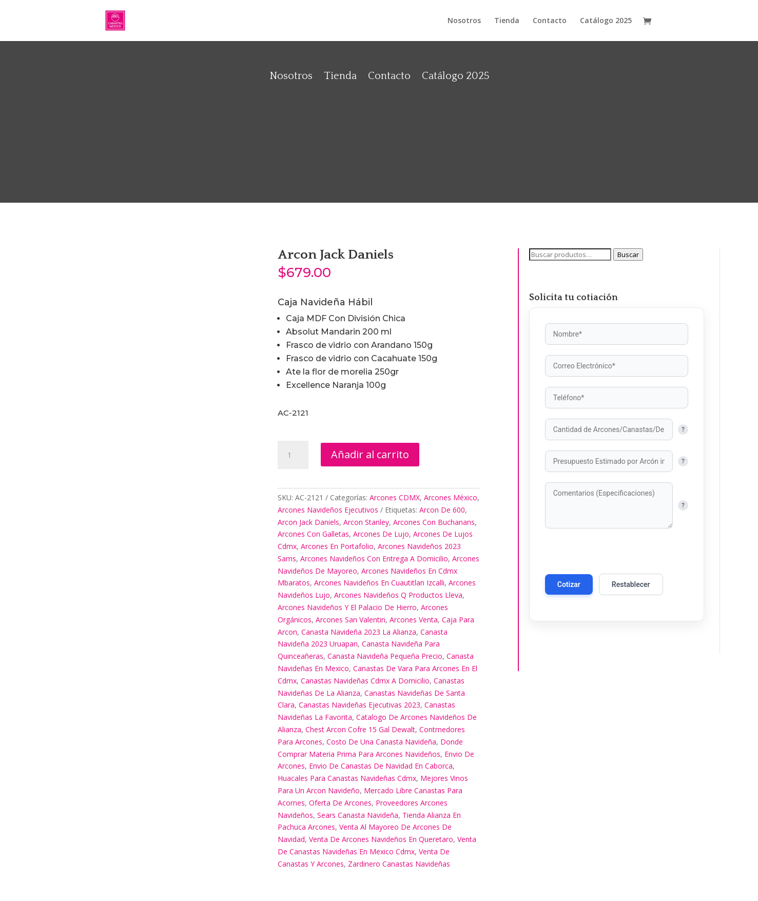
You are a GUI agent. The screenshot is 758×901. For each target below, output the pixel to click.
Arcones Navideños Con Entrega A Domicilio (374, 558)
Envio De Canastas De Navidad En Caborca (381, 766)
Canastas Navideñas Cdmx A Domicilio (365, 680)
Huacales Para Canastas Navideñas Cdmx (347, 778)
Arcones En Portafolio (337, 546)
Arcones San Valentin (350, 619)
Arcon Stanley (366, 522)
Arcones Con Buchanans (434, 522)
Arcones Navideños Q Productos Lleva (398, 595)
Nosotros (464, 21)
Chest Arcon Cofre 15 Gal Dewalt (360, 729)
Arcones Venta (414, 619)
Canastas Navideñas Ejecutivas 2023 (359, 705)
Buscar (628, 254)
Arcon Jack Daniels (308, 522)
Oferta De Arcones (340, 803)
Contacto (550, 21)
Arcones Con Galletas (313, 534)
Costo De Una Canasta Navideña (381, 742)
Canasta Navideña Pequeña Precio (384, 656)
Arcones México (450, 497)
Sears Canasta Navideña (357, 815)
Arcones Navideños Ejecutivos (328, 510)
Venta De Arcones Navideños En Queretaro (381, 839)
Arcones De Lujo (381, 534)
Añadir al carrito (370, 454)
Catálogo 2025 (606, 21)
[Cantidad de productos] (293, 455)
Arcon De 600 (442, 510)
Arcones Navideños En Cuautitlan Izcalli (379, 582)
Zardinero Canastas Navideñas (399, 864)
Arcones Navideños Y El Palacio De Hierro (347, 607)
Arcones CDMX (395, 497)
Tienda (506, 21)
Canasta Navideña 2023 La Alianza (358, 632)
